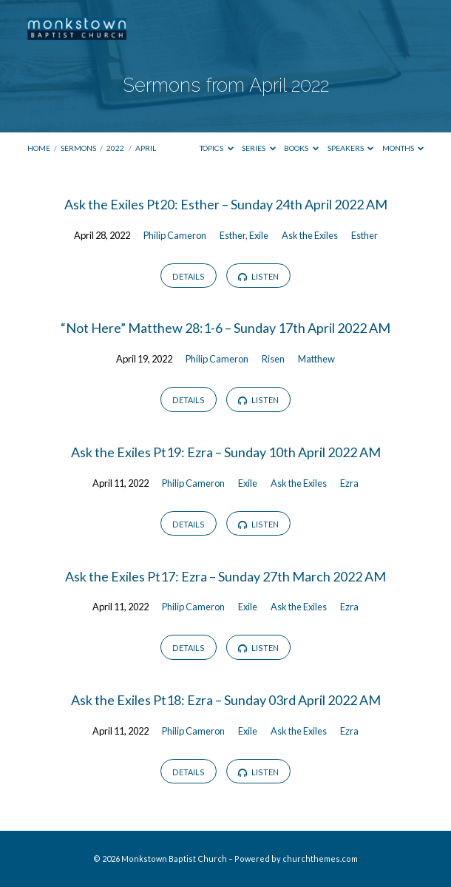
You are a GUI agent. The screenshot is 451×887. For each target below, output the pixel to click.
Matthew (316, 359)
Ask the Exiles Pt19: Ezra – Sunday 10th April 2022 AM (226, 452)
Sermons (78, 148)
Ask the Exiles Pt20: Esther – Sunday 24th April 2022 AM (225, 204)
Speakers (351, 148)
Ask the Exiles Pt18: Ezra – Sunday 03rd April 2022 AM (226, 700)
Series (259, 148)
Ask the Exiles (310, 235)
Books (301, 148)
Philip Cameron (174, 235)
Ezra (349, 483)
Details (188, 276)
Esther (232, 235)
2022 (115, 148)
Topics (217, 148)
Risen (273, 359)
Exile (258, 235)
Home (38, 148)
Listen (258, 277)
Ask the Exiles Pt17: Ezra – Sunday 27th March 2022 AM (225, 576)
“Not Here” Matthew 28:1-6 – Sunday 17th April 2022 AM (225, 328)
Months (403, 148)
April (145, 148)
